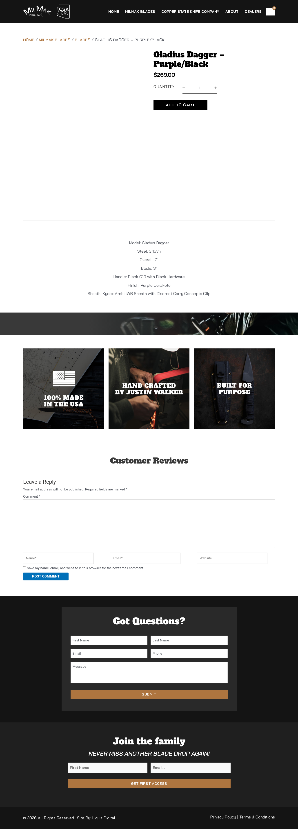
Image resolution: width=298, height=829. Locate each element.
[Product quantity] (200, 88)
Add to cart (180, 104)
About (231, 11)
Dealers (253, 11)
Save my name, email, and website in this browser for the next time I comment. (85, 568)
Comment (31, 496)
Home (113, 11)
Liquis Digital (103, 817)
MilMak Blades (140, 11)
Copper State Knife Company (190, 11)
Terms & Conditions (257, 817)
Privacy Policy (223, 817)
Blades (82, 39)
